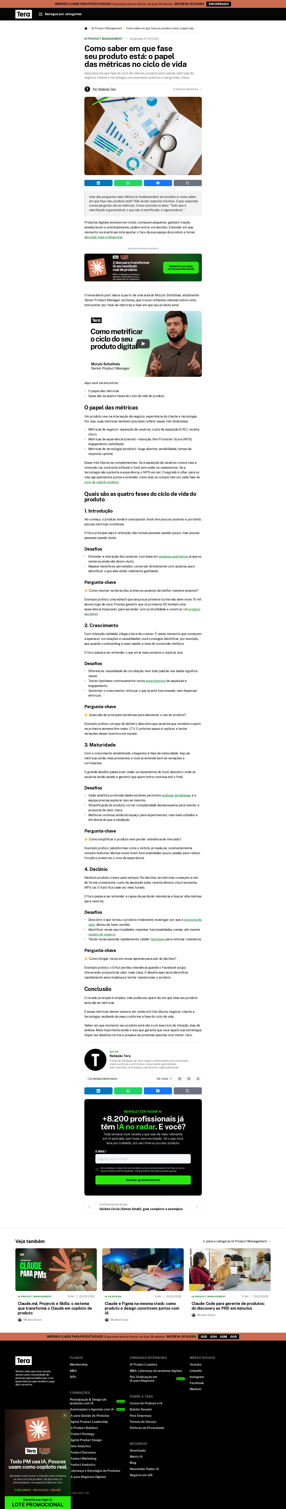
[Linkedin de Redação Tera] (180, 1079)
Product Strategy (82, 1434)
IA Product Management (106, 28)
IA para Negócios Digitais (88, 1477)
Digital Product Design (86, 1440)
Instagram (197, 1377)
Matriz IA (136, 1456)
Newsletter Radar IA (144, 1469)
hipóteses (158, 939)
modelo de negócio (101, 934)
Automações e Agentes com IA (92, 1409)
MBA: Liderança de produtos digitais (156, 1371)
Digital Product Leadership (89, 1422)
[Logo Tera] (23, 1360)
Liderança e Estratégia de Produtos (95, 1471)
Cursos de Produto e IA (146, 1403)
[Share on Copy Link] (188, 183)
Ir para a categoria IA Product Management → (237, 1241)
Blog (133, 1463)
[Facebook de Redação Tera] (198, 1079)
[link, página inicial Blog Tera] (23, 14)
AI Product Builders (84, 1428)
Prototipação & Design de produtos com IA (88, 1401)
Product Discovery (83, 1452)
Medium (195, 1389)
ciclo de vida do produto (101, 482)
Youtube (195, 1364)
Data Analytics (80, 1446)
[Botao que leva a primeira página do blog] (86, 28)
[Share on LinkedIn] (98, 183)
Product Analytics (82, 1464)
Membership (79, 1364)
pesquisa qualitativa (173, 556)
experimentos (156, 681)
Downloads (138, 1450)
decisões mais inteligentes (103, 237)
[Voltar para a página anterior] (89, 1207)
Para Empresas (140, 1416)
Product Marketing (83, 1458)
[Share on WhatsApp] (128, 183)
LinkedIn (196, 1371)
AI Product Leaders (143, 1364)
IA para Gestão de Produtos (89, 1416)
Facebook (197, 1383)
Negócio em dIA (141, 1475)
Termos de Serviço (143, 1422)
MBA (73, 1371)
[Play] (143, 343)
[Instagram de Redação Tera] (189, 1079)
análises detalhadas (176, 795)
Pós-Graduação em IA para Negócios (143, 1378)
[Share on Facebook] (158, 183)
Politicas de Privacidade (147, 1428)
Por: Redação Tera (104, 89)
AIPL (73, 1377)
